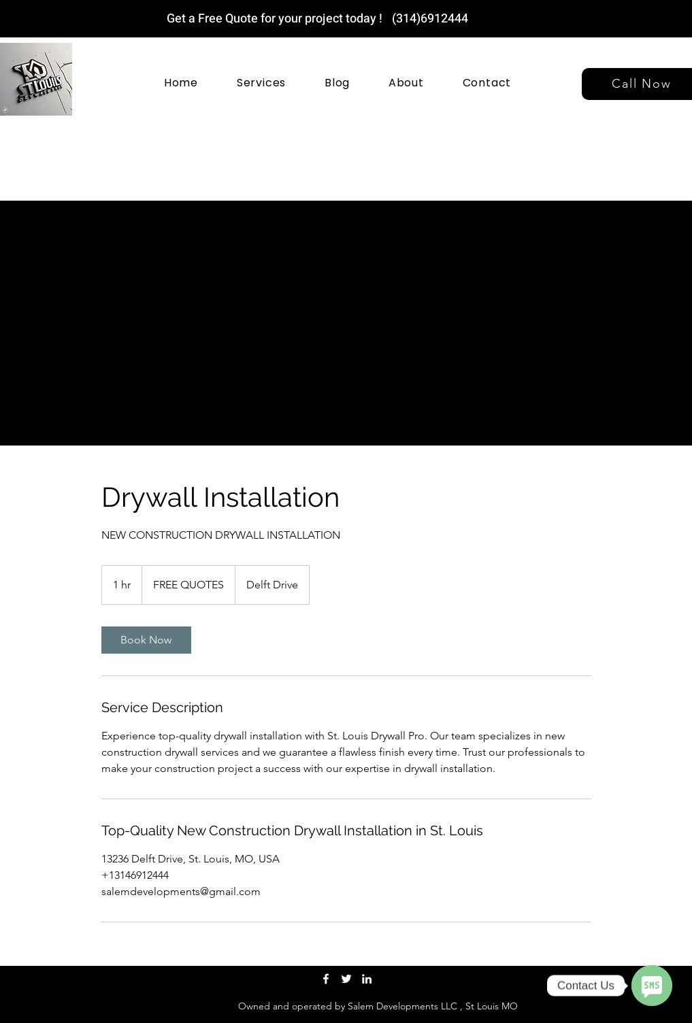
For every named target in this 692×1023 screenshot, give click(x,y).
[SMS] (651, 985)
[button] (261, 82)
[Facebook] (326, 979)
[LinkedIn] (367, 979)
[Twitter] (346, 979)
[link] (146, 640)
